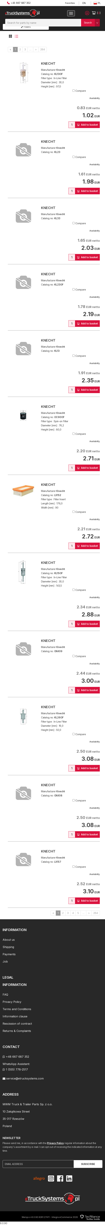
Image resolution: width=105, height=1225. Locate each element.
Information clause (15, 1016)
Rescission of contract (17, 1023)
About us (9, 939)
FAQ (5, 994)
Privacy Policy (12, 1002)
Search (88, 22)
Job (5, 961)
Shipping (8, 947)
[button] (87, 13)
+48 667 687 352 (16, 1056)
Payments (9, 954)
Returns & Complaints (17, 1031)
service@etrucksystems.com (23, 1078)
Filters (26, 26)
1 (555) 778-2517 (15, 1069)
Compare (80, 90)
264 (42, 49)
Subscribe (88, 1164)
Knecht (48, 63)
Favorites (70, 3)
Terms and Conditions (17, 1009)
